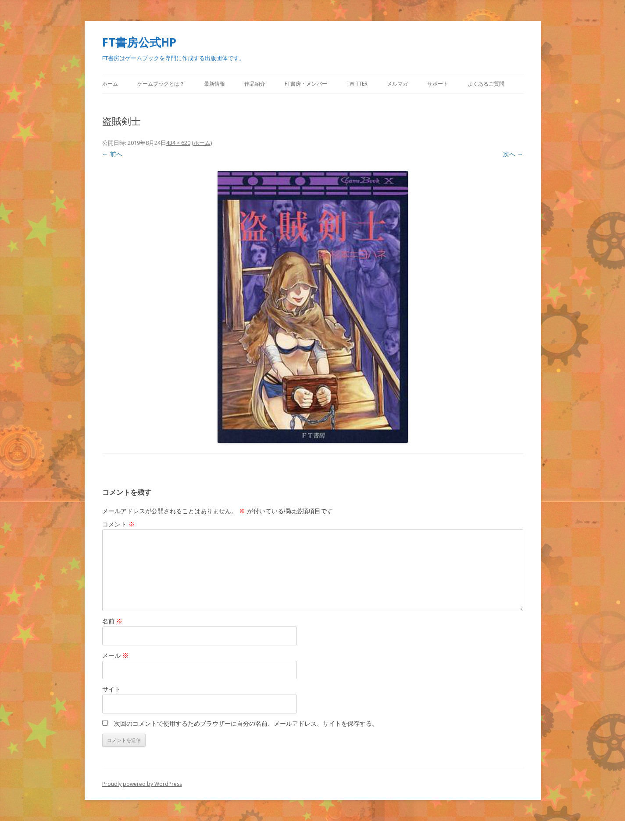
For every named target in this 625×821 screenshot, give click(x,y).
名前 (112, 621)
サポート (437, 83)
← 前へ (112, 154)
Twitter (357, 83)
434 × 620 (178, 143)
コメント (118, 524)
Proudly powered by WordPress (142, 784)
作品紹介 (254, 83)
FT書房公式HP (139, 42)
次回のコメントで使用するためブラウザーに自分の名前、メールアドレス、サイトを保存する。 (246, 723)
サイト (111, 689)
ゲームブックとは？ (161, 83)
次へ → (513, 154)
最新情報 (214, 83)
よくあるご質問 (486, 83)
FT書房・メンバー (306, 83)
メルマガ (397, 83)
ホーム (110, 83)
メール (115, 655)
